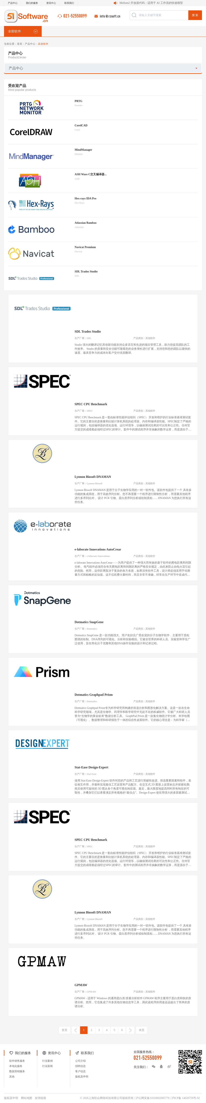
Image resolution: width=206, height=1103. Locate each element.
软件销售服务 (17, 1060)
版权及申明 (81, 1076)
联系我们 (69, 3)
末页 (141, 1030)
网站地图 (26, 1098)
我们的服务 (32, 3)
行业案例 (47, 1060)
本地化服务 (15, 1066)
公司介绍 (80, 1060)
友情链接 (40, 1098)
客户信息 (80, 1071)
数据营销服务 (17, 1071)
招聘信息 (80, 1066)
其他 (11, 1076)
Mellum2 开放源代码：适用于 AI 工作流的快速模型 (151, 2)
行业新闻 (47, 1066)
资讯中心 (51, 3)
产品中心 (13, 3)
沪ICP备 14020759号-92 (185, 1098)
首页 (19, 43)
